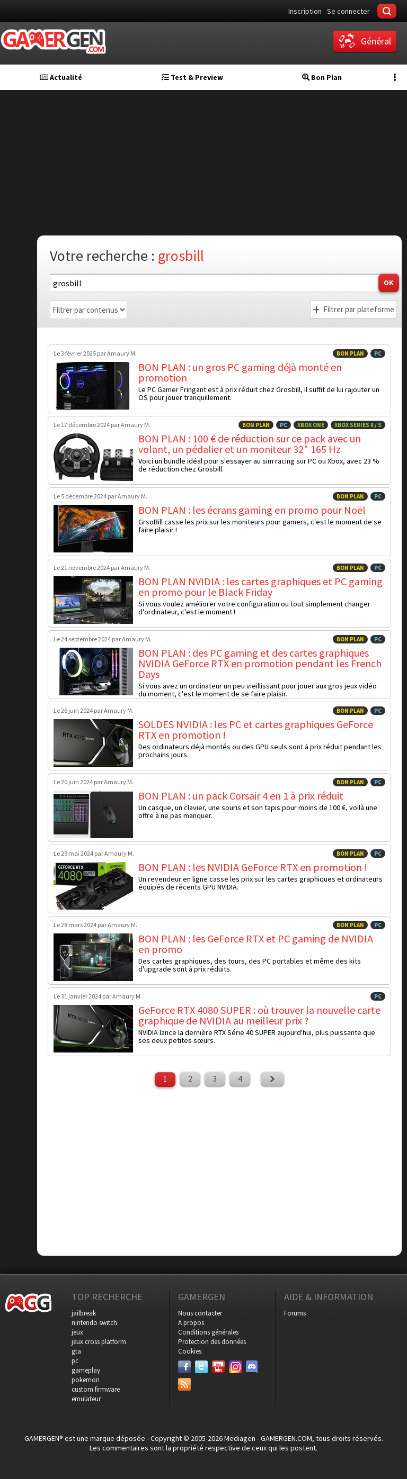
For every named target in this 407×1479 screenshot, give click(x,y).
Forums (295, 1313)
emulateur (86, 1398)
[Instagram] (235, 1366)
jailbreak (84, 1313)
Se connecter (348, 11)
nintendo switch (94, 1322)
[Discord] (252, 1366)
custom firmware (96, 1389)
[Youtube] (218, 1366)
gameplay (86, 1370)
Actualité (61, 77)
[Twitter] (201, 1366)
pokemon (86, 1379)
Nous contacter (200, 1313)
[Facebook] (184, 1366)
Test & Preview (192, 77)
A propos (191, 1322)
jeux (77, 1332)
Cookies (189, 1351)
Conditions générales (208, 1332)
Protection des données (212, 1341)
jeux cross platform (99, 1341)
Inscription (305, 11)
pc (75, 1360)
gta (76, 1351)
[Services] (184, 1384)
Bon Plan (322, 77)
